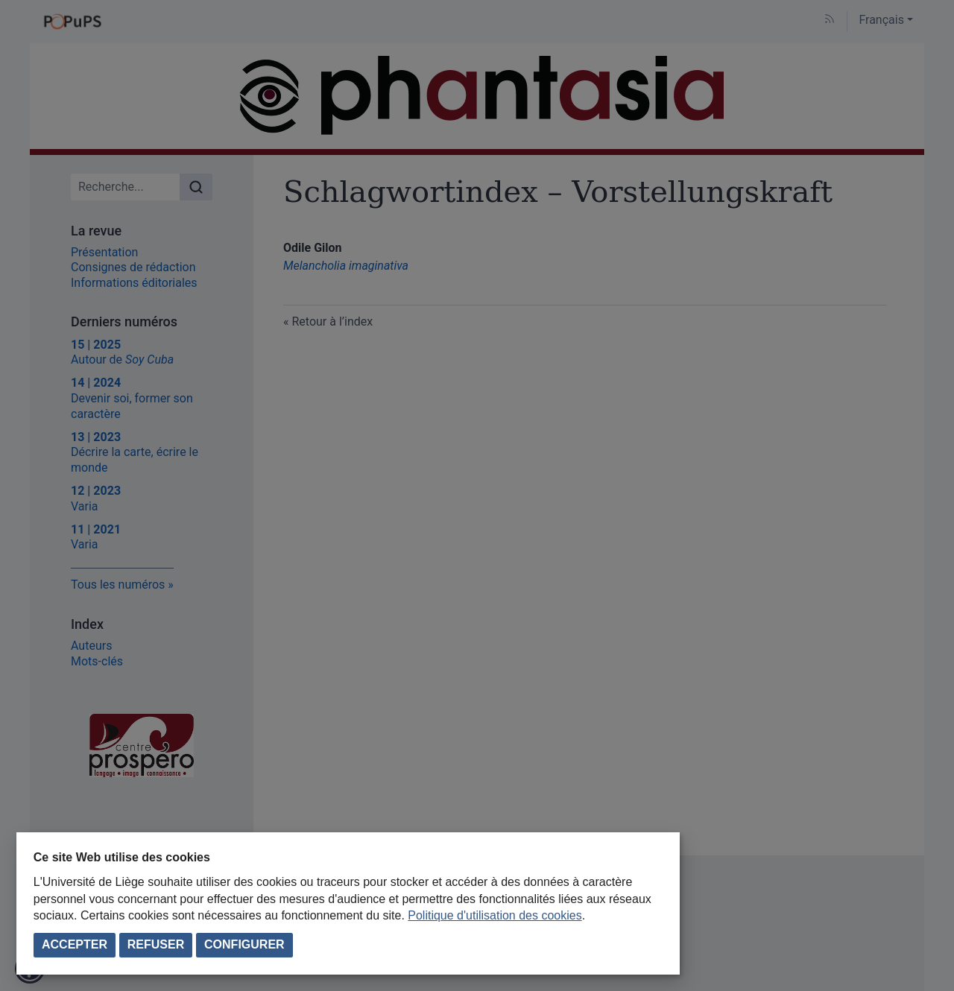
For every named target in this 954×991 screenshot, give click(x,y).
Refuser (155, 944)
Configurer (244, 944)
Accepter (74, 944)
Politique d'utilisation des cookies (494, 915)
